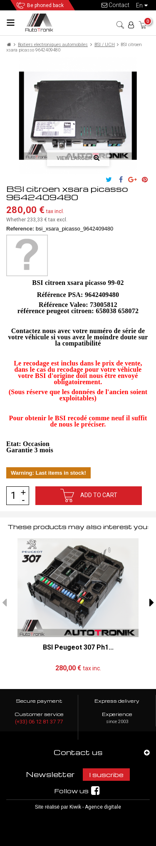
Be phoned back (45, 5)
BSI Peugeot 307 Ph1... (78, 647)
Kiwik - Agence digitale (95, 807)
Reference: (20, 229)
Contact (115, 5)
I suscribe (106, 774)
